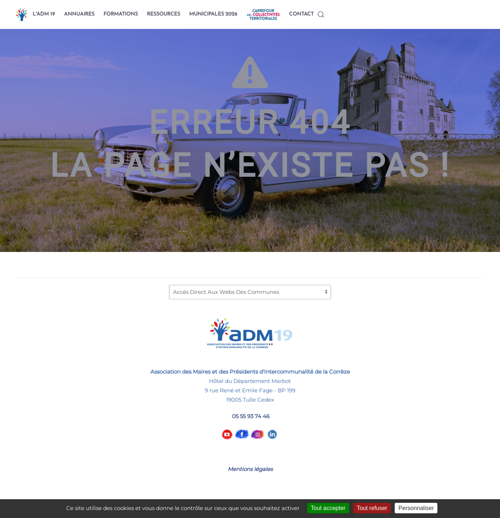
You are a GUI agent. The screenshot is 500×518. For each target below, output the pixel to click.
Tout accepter (328, 508)
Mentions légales (250, 469)
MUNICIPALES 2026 (213, 14)
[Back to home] (21, 14)
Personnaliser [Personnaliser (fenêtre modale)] (416, 508)
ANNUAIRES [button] (79, 14)
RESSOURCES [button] (163, 14)
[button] (321, 14)
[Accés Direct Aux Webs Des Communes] (250, 292)
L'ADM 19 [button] (44, 14)
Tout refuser (372, 508)
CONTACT (301, 14)
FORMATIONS (120, 14)
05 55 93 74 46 (250, 415)
